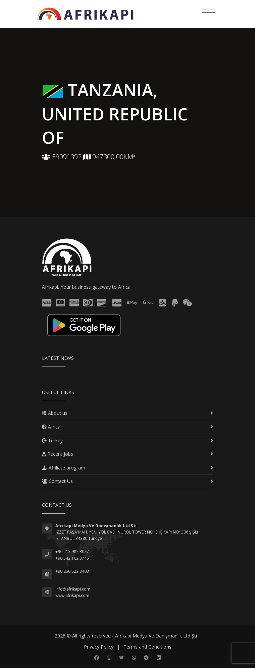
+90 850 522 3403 (72, 571)
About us (54, 413)
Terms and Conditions (147, 647)
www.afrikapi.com (72, 595)
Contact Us (57, 481)
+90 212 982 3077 (72, 551)
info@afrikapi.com (72, 589)
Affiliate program (63, 467)
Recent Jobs (57, 454)
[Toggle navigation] (208, 13)
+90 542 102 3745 (72, 558)
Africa (51, 427)
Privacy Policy (98, 647)
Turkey (52, 440)
